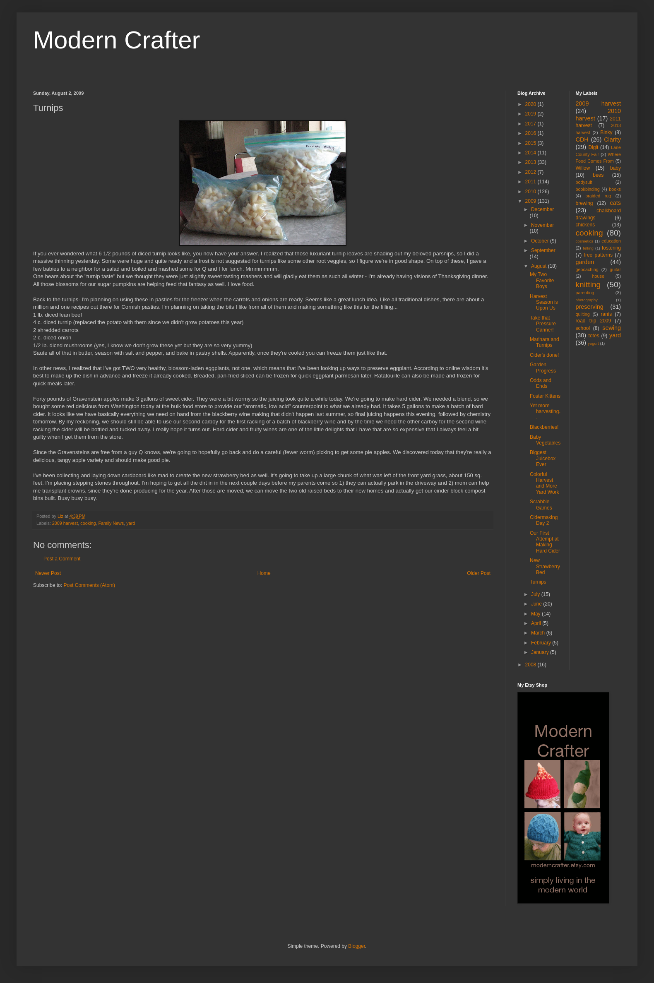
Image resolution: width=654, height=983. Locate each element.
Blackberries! (544, 427)
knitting (588, 284)
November (542, 225)
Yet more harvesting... (546, 412)
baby (615, 168)
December (542, 209)
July (536, 594)
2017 (531, 124)
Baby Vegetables (545, 440)
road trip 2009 (593, 321)
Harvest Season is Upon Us (544, 302)
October (540, 241)
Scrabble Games (541, 504)
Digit (593, 147)
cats (615, 202)
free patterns (598, 255)
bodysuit (584, 182)
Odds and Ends (540, 383)
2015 (531, 143)
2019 (531, 114)
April (536, 623)
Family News (111, 523)
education (611, 240)
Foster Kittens (545, 396)
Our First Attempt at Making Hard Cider (545, 542)
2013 (531, 162)
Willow (583, 168)
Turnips (538, 582)
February (541, 643)
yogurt (593, 343)
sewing (611, 327)
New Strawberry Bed (545, 566)
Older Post (478, 573)
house (598, 276)
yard (130, 523)
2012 (531, 172)
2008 (531, 665)
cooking (88, 523)
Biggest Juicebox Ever (542, 458)
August (539, 266)
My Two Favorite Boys (542, 280)
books (615, 189)
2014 (531, 153)
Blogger (356, 946)
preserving (590, 306)
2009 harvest (65, 523)
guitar (615, 269)
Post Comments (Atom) (89, 585)
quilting (583, 314)
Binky (606, 132)
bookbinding (588, 189)
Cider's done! (544, 355)
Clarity (612, 139)
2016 (531, 133)
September (543, 250)
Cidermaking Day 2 (544, 520)
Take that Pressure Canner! (543, 324)
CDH (582, 139)
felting (588, 248)
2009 (531, 201)
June (537, 604)
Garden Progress (543, 367)
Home (264, 573)
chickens (585, 225)
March (538, 633)
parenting (585, 292)
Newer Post (48, 573)
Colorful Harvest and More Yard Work (544, 483)
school (583, 328)
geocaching (587, 269)
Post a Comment (61, 559)
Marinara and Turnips (544, 342)
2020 (531, 104)
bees (598, 175)
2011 (531, 182)
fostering (611, 248)
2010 (531, 192)
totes (594, 336)
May (536, 614)
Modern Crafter (116, 40)
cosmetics (585, 241)
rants (606, 314)
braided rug (598, 195)
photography (587, 300)
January (540, 652)
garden (585, 262)
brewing (584, 203)
